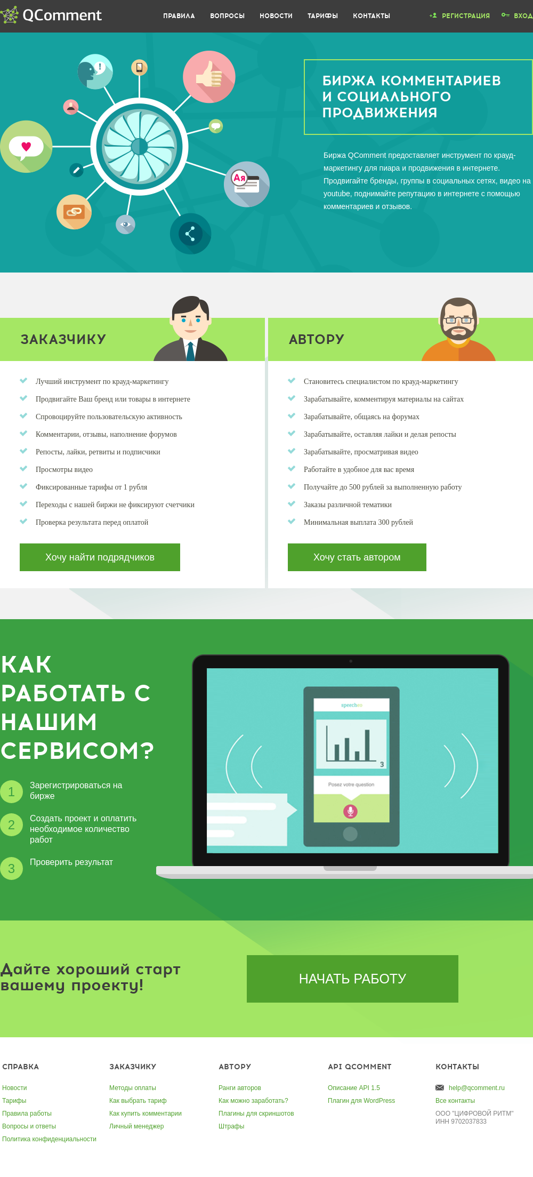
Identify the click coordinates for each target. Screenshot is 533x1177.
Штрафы (231, 1126)
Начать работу (352, 978)
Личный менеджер (136, 1126)
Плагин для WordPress (361, 1100)
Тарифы (323, 16)
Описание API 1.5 (354, 1088)
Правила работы (27, 1113)
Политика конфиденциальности (49, 1139)
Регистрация (466, 16)
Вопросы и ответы (29, 1126)
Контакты (371, 16)
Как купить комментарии (145, 1113)
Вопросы (227, 16)
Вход (523, 16)
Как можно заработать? (253, 1100)
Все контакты (455, 1100)
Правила (179, 16)
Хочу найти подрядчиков (100, 557)
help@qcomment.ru (477, 1088)
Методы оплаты (132, 1088)
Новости (276, 16)
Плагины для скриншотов (256, 1113)
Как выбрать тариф (138, 1100)
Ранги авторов (240, 1088)
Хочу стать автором (357, 557)
